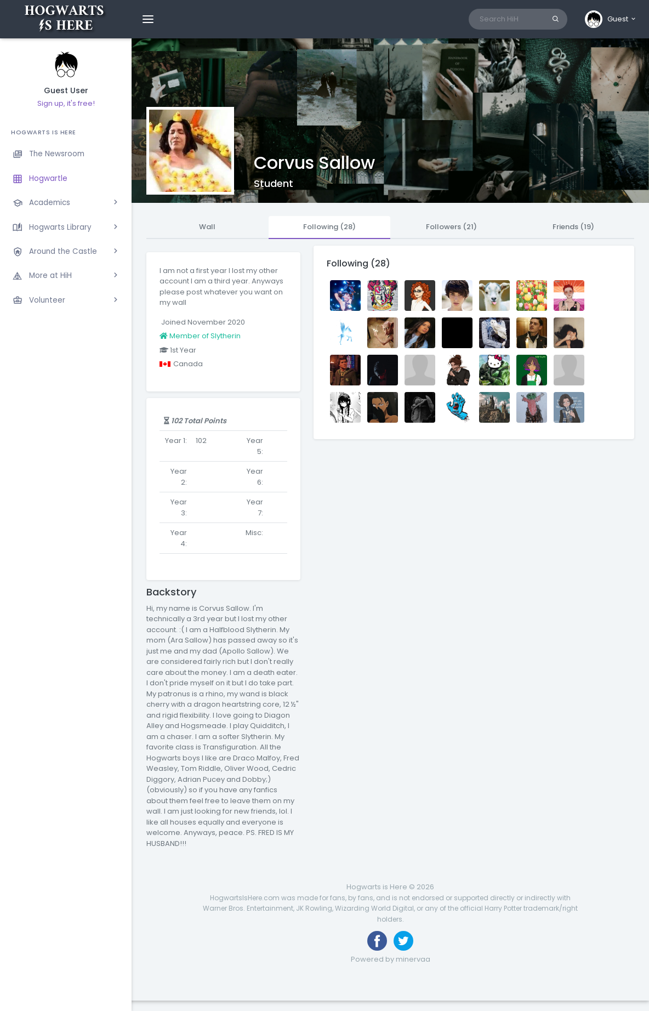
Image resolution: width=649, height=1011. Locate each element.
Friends (573, 226)
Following (329, 226)
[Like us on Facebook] (377, 941)
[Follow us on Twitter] (403, 941)
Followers (451, 226)
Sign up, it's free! (66, 103)
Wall (207, 226)
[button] (611, 19)
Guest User (66, 91)
